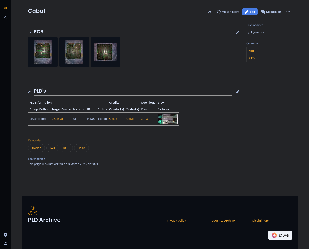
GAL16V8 (57, 119)
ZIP (143, 119)
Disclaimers (260, 221)
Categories (35, 140)
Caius (113, 119)
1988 (66, 148)
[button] (238, 32)
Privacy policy (176, 221)
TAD (52, 148)
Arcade (36, 148)
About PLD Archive (222, 221)
